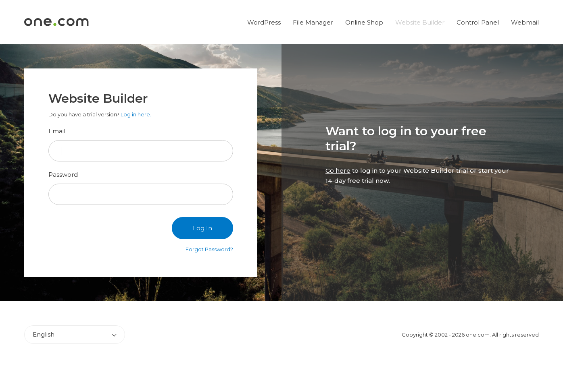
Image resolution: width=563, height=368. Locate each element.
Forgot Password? (209, 249)
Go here (337, 170)
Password (63, 175)
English (43, 334)
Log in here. (136, 114)
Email (56, 131)
